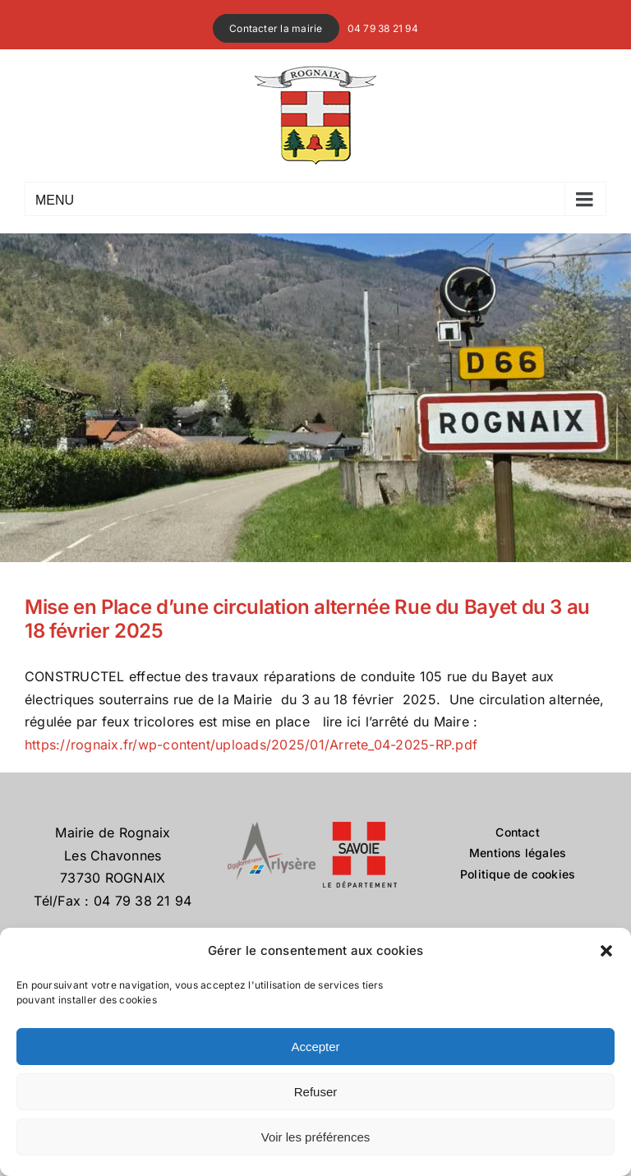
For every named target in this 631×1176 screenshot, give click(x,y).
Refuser (316, 1092)
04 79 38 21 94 (383, 28)
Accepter (315, 1047)
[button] (606, 951)
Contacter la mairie (276, 28)
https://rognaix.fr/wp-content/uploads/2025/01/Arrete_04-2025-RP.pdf (251, 744)
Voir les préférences (316, 1137)
